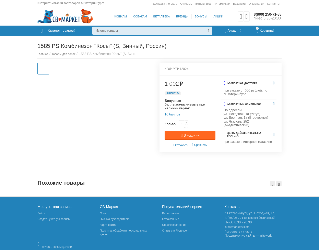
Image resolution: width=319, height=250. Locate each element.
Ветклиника (203, 3)
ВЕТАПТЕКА (161, 16)
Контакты (273, 3)
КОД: (168, 69)
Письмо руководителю (114, 219)
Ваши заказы (170, 213)
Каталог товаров (61, 30)
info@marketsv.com (236, 226)
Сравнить (199, 145)
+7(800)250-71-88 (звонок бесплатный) (249, 217)
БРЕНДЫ (182, 16)
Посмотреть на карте (238, 231)
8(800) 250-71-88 (267, 14)
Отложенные (170, 219)
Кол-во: (171, 124)
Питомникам (222, 3)
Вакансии (239, 3)
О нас (103, 213)
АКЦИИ (218, 16)
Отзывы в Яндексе (174, 230)
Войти (41, 213)
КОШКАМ (120, 16)
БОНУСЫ (200, 16)
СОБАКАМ (140, 16)
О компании (256, 3)
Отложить (180, 145)
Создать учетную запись (53, 219)
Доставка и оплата (165, 3)
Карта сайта (108, 224)
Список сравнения (174, 224)
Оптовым (186, 3)
